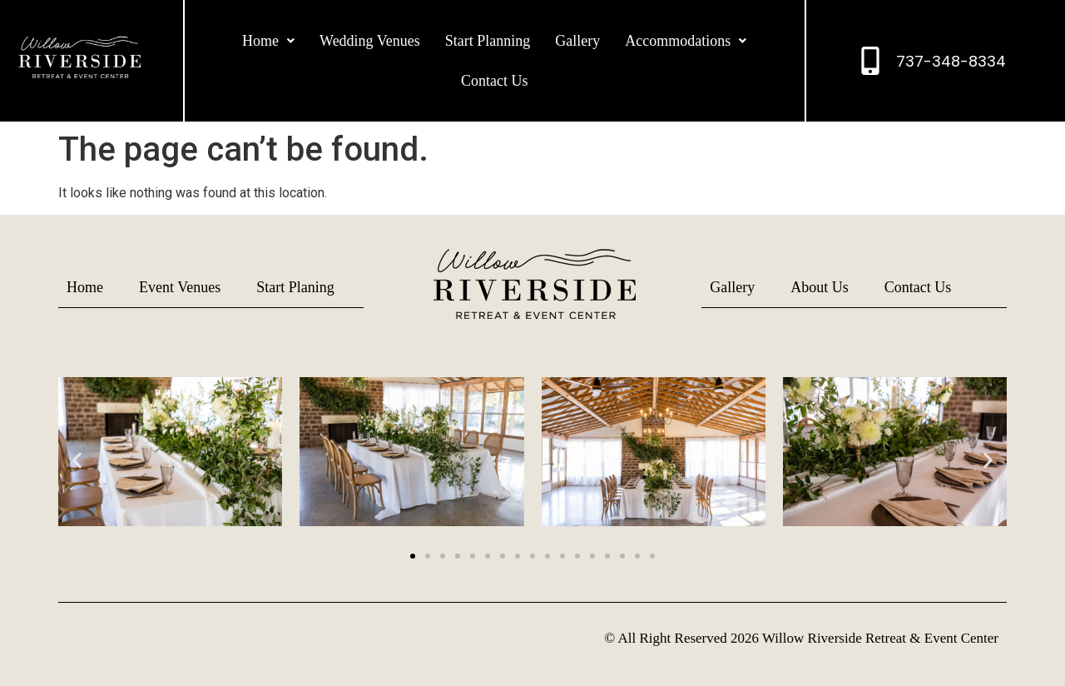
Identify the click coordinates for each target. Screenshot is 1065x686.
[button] (268, 41)
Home (268, 40)
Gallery (577, 40)
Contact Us (494, 80)
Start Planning (488, 40)
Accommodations (685, 40)
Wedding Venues (370, 40)
